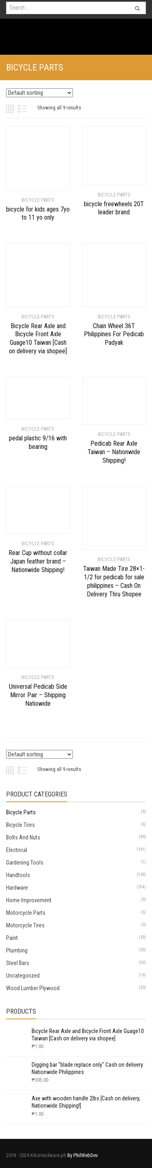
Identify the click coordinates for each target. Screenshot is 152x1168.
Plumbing (17, 950)
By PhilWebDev (82, 1155)
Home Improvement (28, 900)
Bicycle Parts (21, 812)
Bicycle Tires (20, 825)
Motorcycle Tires (25, 925)
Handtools (18, 875)
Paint (12, 938)
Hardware (17, 887)
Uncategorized (23, 975)
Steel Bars (17, 963)
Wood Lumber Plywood (33, 988)
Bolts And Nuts (23, 837)
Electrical (16, 850)
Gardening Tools (24, 862)
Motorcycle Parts (25, 913)
